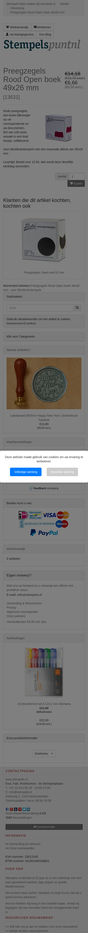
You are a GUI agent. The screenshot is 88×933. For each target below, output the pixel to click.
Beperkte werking (62, 472)
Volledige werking (25, 472)
